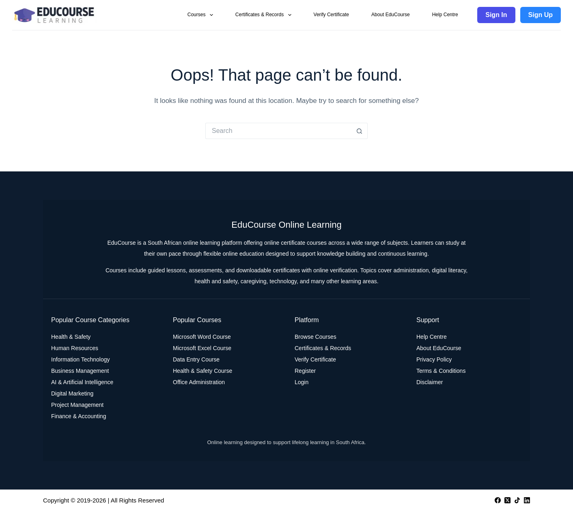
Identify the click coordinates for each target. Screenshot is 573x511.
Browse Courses (315, 337)
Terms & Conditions (440, 371)
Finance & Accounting (78, 416)
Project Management (77, 405)
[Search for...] (278, 131)
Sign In (496, 14)
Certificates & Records (265, 15)
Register (305, 371)
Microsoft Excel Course (202, 348)
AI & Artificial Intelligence (82, 382)
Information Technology (80, 359)
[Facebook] (498, 500)
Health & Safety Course (202, 371)
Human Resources (74, 348)
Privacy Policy (434, 359)
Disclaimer (429, 382)
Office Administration (199, 382)
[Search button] (359, 131)
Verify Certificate (331, 14)
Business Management (80, 371)
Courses (201, 15)
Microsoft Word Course (202, 337)
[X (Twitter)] (507, 500)
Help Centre (445, 14)
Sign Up (540, 14)
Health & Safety (70, 337)
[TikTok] (517, 500)
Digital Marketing (72, 393)
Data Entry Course (196, 359)
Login (301, 382)
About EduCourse (390, 14)
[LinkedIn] (527, 500)
